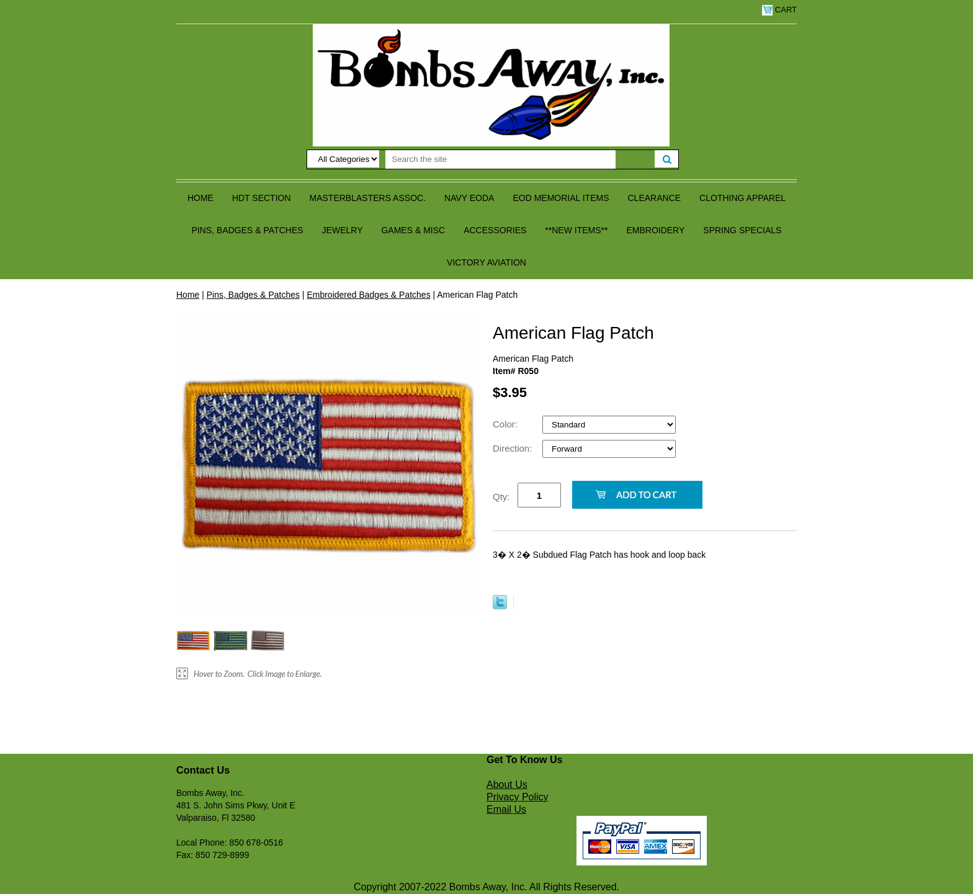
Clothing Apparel (742, 198)
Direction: (514, 448)
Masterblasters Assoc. (368, 198)
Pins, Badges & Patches (247, 230)
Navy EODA (469, 198)
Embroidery (655, 230)
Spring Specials (742, 230)
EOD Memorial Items (561, 198)
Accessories (495, 230)
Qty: (501, 496)
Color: (506, 424)
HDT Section (261, 198)
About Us (506, 784)
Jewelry (342, 230)
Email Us (506, 809)
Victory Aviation (486, 262)
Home (200, 198)
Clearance (654, 198)
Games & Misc (413, 230)
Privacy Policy (517, 797)
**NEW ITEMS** (576, 230)
